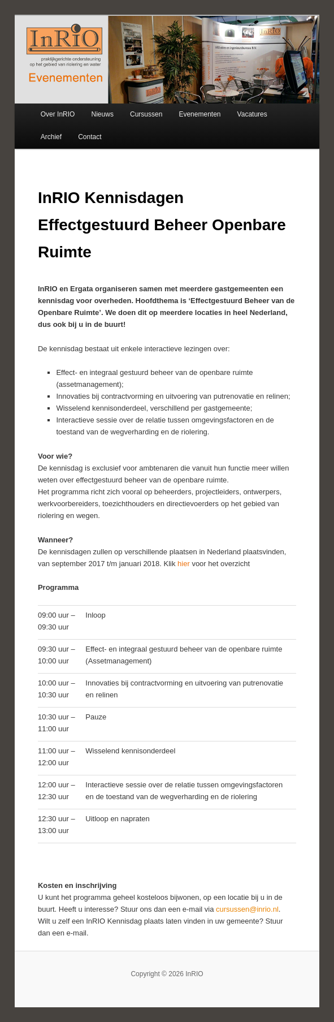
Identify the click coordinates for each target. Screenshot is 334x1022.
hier (184, 563)
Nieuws (103, 114)
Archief (51, 137)
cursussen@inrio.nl (247, 909)
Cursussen (146, 114)
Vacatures (252, 114)
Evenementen (199, 114)
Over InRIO (58, 114)
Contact (89, 137)
